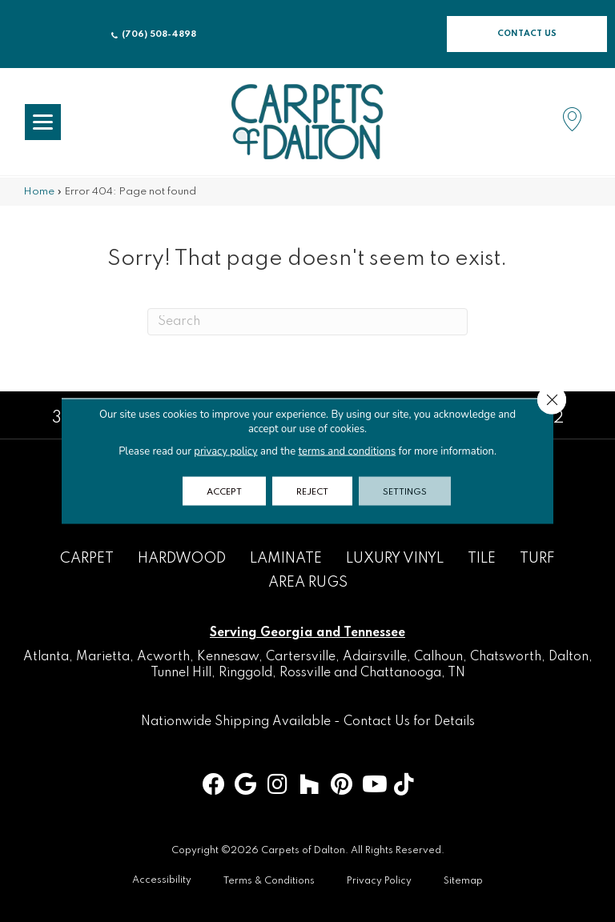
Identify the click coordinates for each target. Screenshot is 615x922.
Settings (405, 491)
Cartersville (301, 657)
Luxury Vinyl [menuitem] (395, 558)
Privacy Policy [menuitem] (379, 881)
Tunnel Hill (181, 673)
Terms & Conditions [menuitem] (269, 881)
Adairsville (375, 657)
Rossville (305, 673)
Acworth (163, 657)
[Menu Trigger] (43, 122)
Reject (312, 491)
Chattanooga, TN (412, 673)
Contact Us (377, 722)
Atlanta (46, 657)
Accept (224, 491)
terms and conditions (347, 451)
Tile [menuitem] (482, 558)
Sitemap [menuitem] (463, 881)
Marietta (103, 657)
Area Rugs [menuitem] (308, 582)
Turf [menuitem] (537, 558)
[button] (527, 34)
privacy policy (225, 451)
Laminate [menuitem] (286, 558)
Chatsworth (505, 657)
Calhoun (438, 657)
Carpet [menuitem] (87, 558)
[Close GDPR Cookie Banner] (551, 400)
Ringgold (245, 673)
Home (38, 191)
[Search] (307, 321)
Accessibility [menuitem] (161, 880)
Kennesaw (228, 657)
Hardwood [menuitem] (182, 558)
